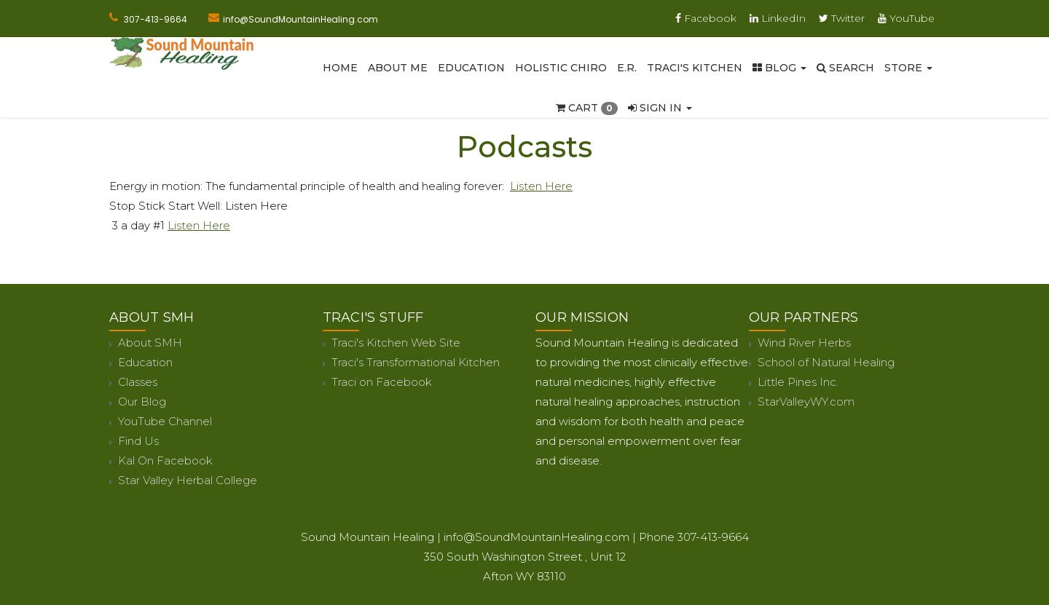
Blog (779, 67)
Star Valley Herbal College (187, 480)
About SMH (150, 342)
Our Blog (142, 401)
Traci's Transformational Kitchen (415, 362)
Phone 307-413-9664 (694, 537)
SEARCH (845, 67)
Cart (587, 107)
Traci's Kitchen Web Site (395, 342)
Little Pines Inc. (798, 382)
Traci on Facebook (381, 382)
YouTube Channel (165, 421)
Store (908, 67)
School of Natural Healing (826, 362)
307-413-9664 (155, 19)
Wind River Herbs (804, 342)
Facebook (705, 18)
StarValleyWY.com (806, 401)
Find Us (138, 441)
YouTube (906, 18)
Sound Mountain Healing (367, 537)
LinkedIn (778, 18)
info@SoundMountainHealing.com (300, 19)
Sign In (660, 107)
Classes (137, 382)
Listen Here (541, 186)
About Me (398, 67)
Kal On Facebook (165, 460)
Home (340, 67)
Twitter (842, 18)
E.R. (627, 67)
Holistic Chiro (561, 67)
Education (471, 67)
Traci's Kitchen (694, 67)
